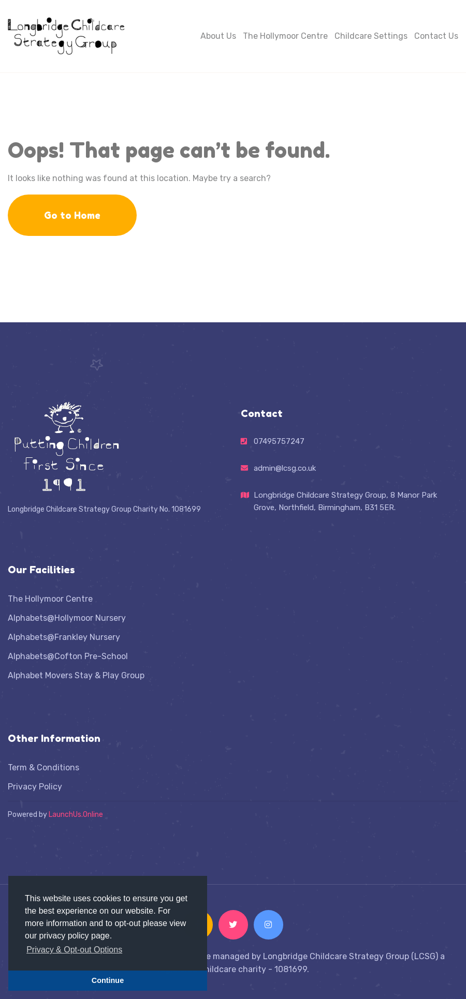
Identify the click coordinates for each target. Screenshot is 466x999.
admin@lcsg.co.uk (285, 468)
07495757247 (279, 441)
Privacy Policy (35, 787)
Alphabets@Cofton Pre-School (68, 656)
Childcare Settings (370, 36)
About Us (218, 36)
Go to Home (72, 215)
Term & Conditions (43, 767)
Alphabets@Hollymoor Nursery (67, 618)
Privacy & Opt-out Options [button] (74, 949)
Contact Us (436, 36)
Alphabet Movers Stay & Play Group (76, 675)
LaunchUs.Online (76, 814)
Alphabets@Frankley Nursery (64, 637)
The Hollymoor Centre (285, 36)
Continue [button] (108, 980)
